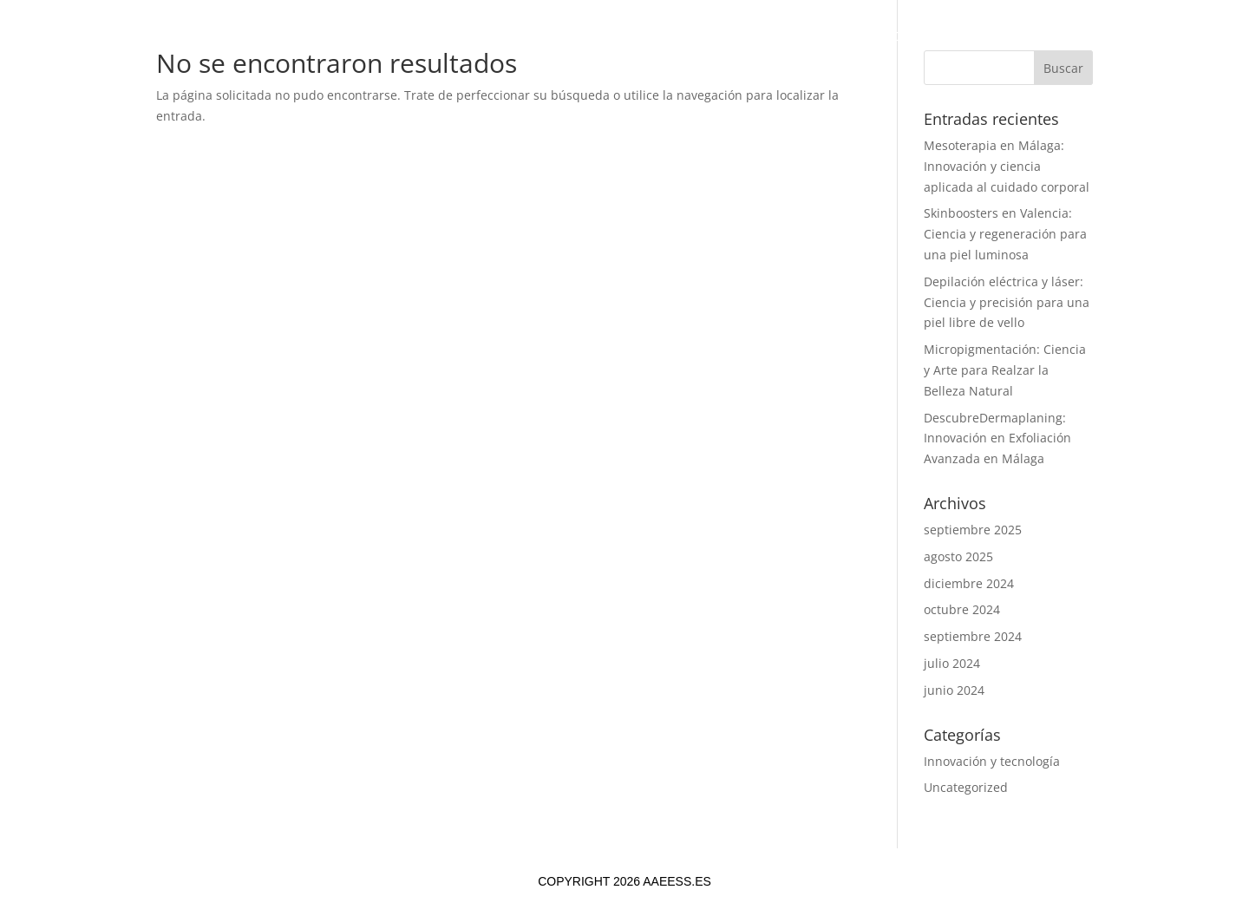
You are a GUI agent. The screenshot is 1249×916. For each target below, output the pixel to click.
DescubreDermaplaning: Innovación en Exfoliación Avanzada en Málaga (997, 438)
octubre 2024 (962, 609)
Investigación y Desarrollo (515, 36)
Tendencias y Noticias (726, 36)
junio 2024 (954, 690)
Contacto (866, 36)
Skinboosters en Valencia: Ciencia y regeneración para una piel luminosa (1005, 234)
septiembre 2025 (973, 529)
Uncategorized (966, 787)
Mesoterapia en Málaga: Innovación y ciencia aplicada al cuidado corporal (1006, 166)
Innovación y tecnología (992, 761)
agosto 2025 (958, 556)
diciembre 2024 (969, 583)
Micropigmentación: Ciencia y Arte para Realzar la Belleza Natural (1005, 370)
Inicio (367, 36)
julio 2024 (952, 663)
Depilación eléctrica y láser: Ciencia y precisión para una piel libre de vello (1006, 302)
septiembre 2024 (973, 636)
